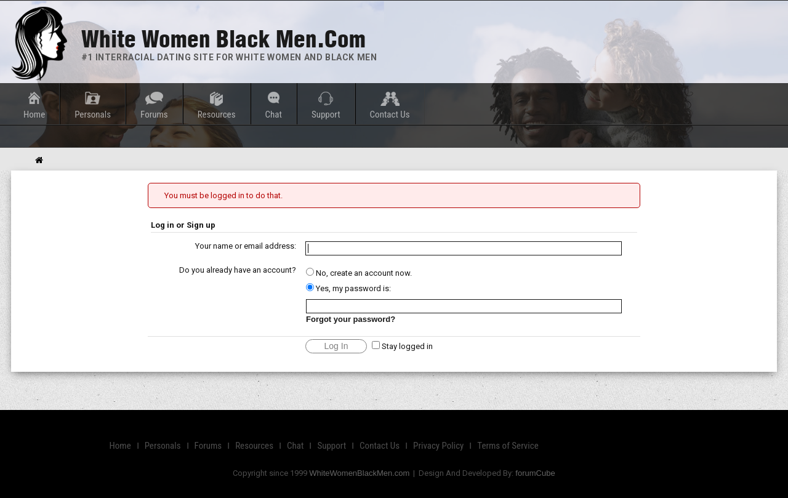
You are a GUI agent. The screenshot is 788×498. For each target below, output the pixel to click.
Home (34, 114)
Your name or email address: (245, 246)
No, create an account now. (359, 273)
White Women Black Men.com (223, 39)
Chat (273, 114)
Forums (154, 114)
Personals (92, 114)
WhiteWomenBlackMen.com (359, 473)
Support (326, 114)
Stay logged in (402, 346)
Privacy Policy (438, 446)
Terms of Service (507, 446)
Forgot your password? (350, 319)
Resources (217, 114)
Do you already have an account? (237, 270)
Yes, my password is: (348, 288)
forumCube (535, 473)
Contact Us (390, 114)
